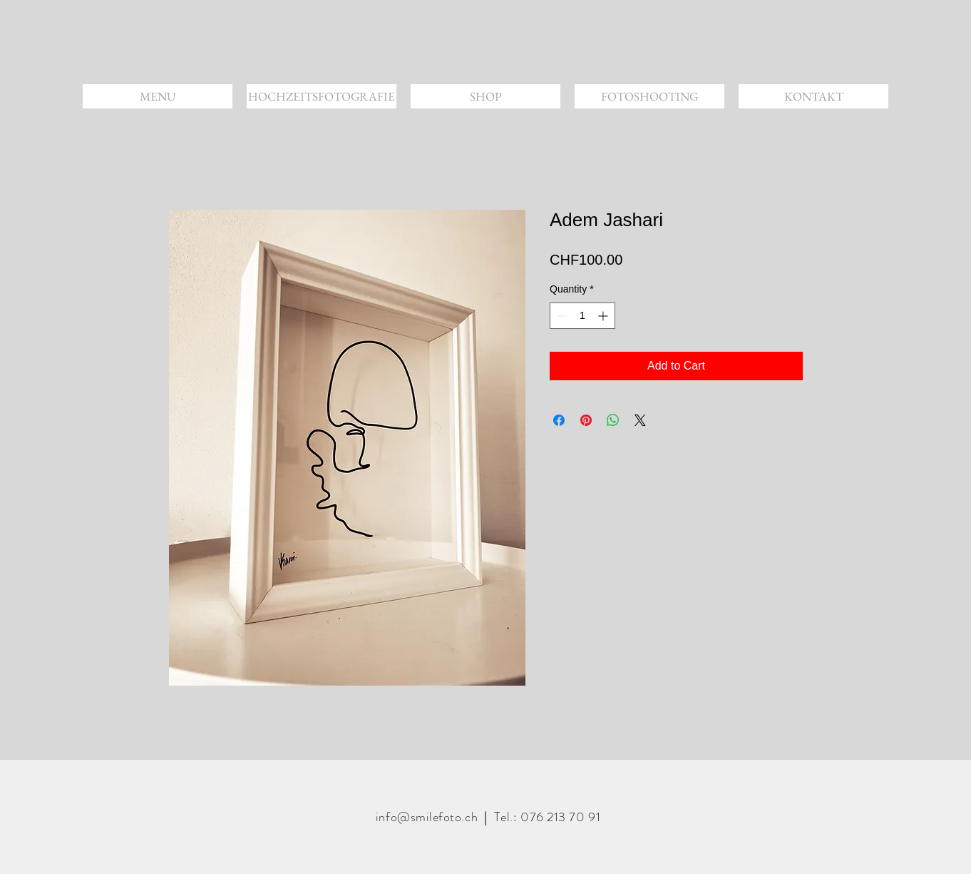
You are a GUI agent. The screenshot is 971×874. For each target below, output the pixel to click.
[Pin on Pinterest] (586, 420)
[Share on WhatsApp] (613, 420)
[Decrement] (561, 315)
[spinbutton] (582, 315)
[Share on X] (640, 420)
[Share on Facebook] (558, 420)
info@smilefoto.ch (427, 817)
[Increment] (604, 315)
